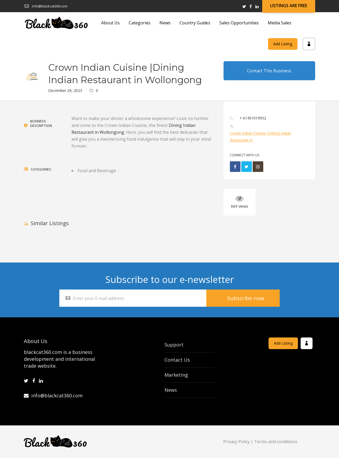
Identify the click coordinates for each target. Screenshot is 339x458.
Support (174, 344)
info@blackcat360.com (53, 395)
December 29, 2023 (65, 90)
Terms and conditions (275, 441)
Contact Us (177, 360)
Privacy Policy (236, 441)
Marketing (176, 375)
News (170, 390)
